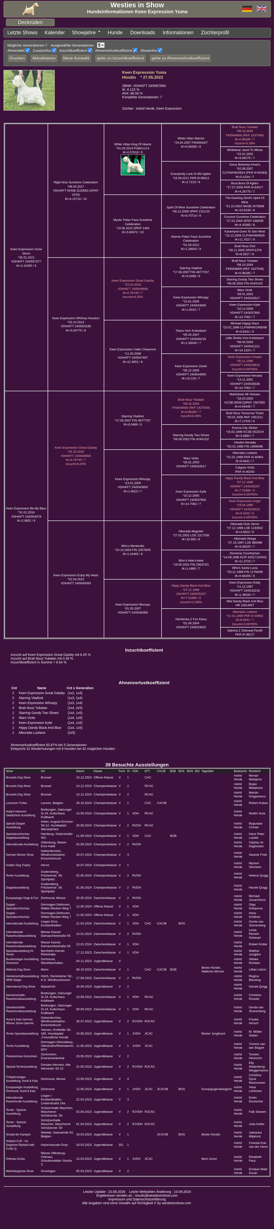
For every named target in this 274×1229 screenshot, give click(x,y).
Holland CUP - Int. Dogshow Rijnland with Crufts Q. (20, 1143)
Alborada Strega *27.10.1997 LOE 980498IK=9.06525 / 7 (245, 541)
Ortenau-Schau (15, 1157)
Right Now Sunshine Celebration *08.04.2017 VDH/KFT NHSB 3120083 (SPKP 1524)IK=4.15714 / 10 (76, 189)
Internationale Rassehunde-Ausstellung (21, 1097)
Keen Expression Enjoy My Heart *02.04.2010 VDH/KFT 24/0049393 (75, 578)
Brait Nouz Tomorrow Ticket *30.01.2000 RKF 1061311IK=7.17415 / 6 (245, 415)
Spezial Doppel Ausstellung (15, 823)
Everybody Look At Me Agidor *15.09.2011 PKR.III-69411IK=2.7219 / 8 (191, 176)
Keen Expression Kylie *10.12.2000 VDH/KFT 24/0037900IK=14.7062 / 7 (244, 309)
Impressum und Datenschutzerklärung (137, 1197)
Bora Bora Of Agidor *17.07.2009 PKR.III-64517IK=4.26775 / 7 (245, 186)
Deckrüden (30, 22)
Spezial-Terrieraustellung (21, 1065)
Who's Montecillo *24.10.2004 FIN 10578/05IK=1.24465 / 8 (133, 548)
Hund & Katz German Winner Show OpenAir (20, 1019)
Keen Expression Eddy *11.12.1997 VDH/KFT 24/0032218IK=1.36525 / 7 (244, 587)
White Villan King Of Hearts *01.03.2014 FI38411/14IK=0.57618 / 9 (132, 147)
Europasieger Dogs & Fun (22, 896)
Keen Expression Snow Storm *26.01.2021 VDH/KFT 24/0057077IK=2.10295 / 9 (26, 256)
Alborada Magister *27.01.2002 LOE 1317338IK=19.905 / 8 (191, 534)
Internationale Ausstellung (22, 842)
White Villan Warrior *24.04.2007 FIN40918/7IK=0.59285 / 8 (191, 141)
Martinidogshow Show (19, 1169)
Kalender (44, 32)
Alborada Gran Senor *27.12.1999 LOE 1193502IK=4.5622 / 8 (245, 526)
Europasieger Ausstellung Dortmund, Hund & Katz (22, 1087)
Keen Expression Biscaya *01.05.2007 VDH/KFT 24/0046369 (132, 607)
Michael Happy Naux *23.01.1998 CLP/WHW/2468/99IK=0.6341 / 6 (245, 326)
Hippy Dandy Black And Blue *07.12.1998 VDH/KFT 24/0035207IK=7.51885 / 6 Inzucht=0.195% (190, 592)
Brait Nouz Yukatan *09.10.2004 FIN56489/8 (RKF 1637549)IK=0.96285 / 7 (245, 265)
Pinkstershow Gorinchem (21, 1054)
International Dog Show (20, 985)
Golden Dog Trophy (18, 863)
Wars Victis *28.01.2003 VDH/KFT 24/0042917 (245, 292)
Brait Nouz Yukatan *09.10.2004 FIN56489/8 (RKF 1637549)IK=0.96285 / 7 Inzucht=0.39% (245, 133)
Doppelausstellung (17, 886)
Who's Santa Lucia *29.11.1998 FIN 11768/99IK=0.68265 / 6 (245, 570)
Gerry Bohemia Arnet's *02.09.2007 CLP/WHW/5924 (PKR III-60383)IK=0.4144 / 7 (245, 169)
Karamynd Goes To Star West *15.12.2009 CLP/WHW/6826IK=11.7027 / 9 (244, 234)
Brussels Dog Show (18, 776)
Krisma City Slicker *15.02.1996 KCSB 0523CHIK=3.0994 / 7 (245, 430)
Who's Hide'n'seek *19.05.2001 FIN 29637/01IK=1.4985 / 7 (191, 563)
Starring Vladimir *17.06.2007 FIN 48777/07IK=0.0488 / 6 (191, 270)
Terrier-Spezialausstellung (22, 1032)
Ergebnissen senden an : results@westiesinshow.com (137, 1194)
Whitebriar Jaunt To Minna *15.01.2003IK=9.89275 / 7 (245, 152)
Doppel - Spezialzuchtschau (17, 904)
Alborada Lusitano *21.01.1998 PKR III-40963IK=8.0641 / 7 (245, 455)
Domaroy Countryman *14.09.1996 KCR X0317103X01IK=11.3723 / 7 (245, 556)
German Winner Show (19, 853)
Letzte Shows (18, 32)
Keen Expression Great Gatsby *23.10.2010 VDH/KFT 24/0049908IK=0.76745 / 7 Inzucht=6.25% (133, 287)
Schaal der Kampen (18, 1132)
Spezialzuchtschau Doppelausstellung (17, 834)
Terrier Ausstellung (17, 874)
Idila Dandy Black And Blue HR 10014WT (244, 601)
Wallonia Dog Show (18, 968)
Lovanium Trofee (16, 801)
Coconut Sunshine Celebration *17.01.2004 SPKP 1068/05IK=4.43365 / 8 (245, 219)
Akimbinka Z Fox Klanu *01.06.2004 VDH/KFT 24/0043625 (191, 621)
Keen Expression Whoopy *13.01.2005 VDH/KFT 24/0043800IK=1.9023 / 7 (191, 302)
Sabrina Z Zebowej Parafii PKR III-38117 (244, 631)
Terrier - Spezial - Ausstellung (16, 1110)
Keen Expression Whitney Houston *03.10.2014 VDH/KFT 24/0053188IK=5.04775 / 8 (76, 323)
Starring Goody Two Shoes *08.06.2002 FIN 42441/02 (245, 280)
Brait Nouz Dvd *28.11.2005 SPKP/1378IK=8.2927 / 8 (245, 248)
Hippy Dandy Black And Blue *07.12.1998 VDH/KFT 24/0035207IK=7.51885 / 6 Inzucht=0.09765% (244, 484)
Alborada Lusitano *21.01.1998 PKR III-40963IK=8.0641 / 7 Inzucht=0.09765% (245, 616)
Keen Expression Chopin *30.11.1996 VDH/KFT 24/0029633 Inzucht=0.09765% (245, 361)
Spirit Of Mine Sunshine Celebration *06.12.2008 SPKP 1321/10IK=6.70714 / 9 (190, 210)
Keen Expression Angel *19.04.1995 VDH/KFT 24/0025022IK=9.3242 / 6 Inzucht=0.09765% (245, 507)
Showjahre (67, 32)
